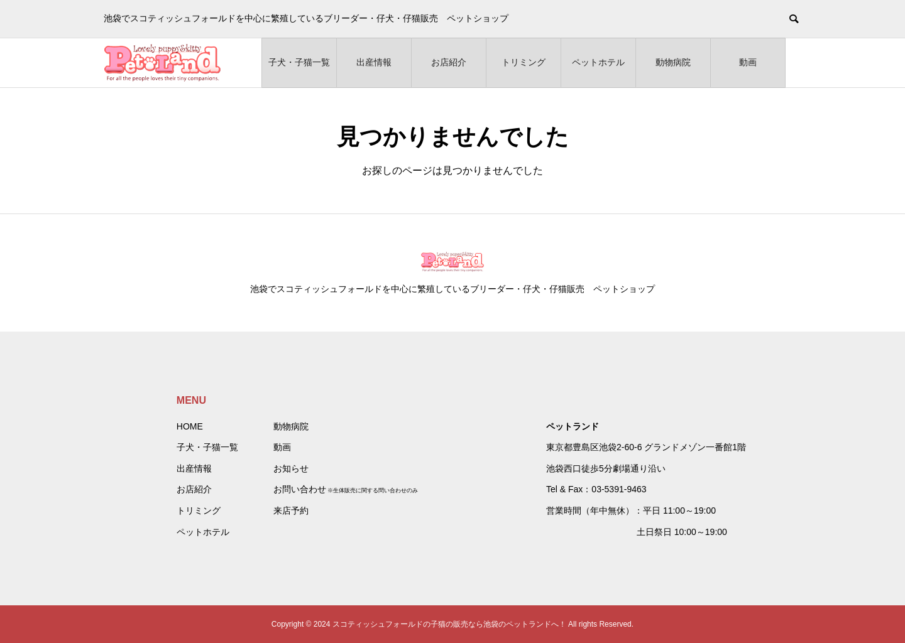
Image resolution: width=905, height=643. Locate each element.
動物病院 (673, 62)
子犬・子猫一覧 (299, 62)
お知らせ (291, 468)
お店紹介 (448, 62)
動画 (748, 62)
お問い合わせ (299, 489)
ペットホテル (598, 62)
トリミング (524, 62)
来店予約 (291, 510)
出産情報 (374, 62)
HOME (190, 426)
